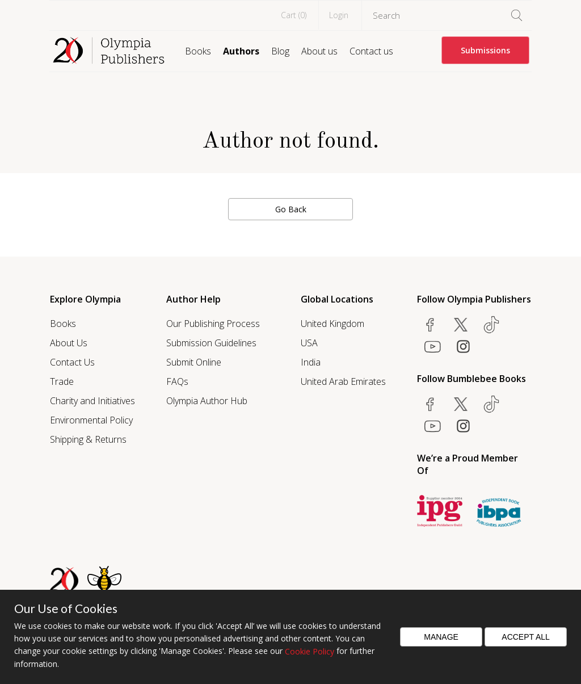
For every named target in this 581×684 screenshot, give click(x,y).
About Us (68, 343)
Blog (280, 51)
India (311, 362)
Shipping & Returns (88, 439)
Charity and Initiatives (92, 401)
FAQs (177, 381)
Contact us (371, 51)
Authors (241, 51)
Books (198, 51)
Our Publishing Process (213, 323)
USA (309, 343)
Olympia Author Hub (206, 401)
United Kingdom (332, 323)
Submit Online (193, 362)
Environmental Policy (91, 420)
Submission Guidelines (211, 343)
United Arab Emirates (343, 381)
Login (338, 15)
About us (319, 51)
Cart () (293, 15)
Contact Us (72, 362)
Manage (441, 636)
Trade (62, 381)
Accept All (526, 636)
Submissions (485, 50)
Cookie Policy (309, 651)
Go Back (290, 209)
